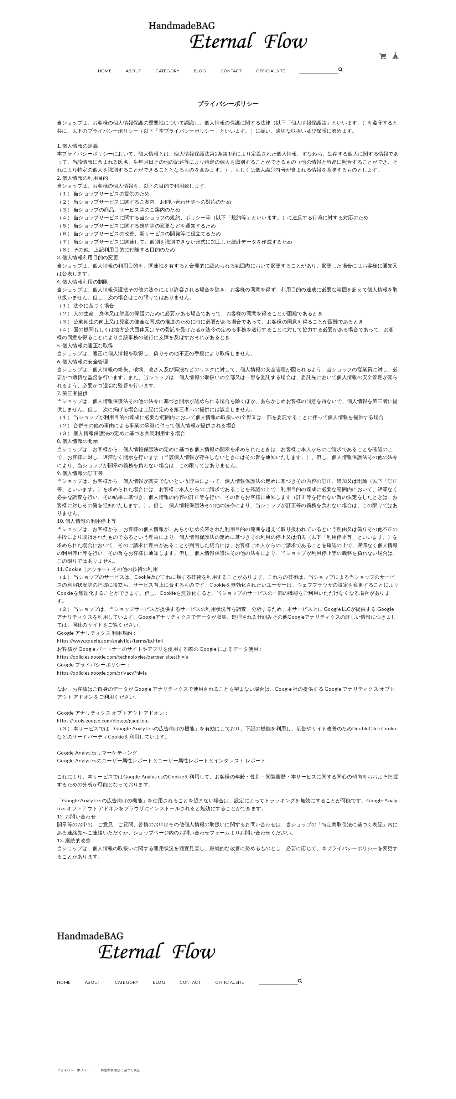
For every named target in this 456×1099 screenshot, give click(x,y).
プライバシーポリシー (75, 1070)
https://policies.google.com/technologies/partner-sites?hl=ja (127, 657)
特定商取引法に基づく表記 (126, 1070)
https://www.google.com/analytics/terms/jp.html (113, 641)
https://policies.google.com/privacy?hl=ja (104, 673)
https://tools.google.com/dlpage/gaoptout (106, 720)
